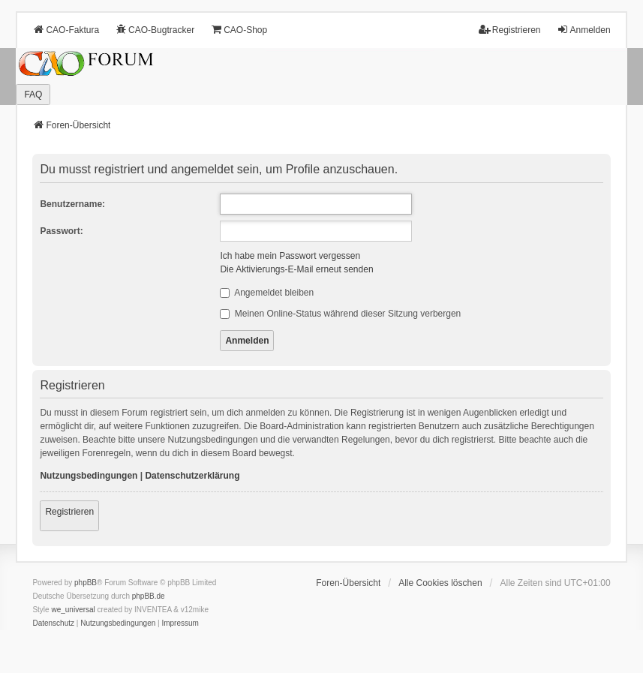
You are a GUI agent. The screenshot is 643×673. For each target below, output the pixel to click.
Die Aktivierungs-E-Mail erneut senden (296, 269)
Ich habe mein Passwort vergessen (290, 256)
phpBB (85, 582)
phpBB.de (148, 596)
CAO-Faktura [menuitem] (65, 29)
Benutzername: (72, 204)
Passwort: (61, 231)
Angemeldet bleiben (267, 292)
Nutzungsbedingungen (88, 475)
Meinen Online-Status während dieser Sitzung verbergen (340, 313)
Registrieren (69, 511)
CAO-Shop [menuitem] (238, 29)
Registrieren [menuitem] (510, 29)
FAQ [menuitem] (33, 94)
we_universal (73, 609)
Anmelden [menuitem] (584, 29)
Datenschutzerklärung (192, 475)
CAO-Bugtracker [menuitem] (154, 29)
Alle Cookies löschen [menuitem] (440, 583)
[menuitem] (53, 623)
